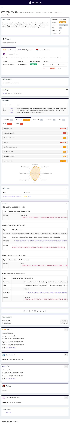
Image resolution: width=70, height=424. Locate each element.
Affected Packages (43, 50)
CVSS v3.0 (38, 120)
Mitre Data (8, 50)
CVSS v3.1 (23, 120)
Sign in (4, 93)
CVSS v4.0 (8, 120)
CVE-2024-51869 (9, 12)
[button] (2, 7)
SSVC (19, 124)
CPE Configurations (25, 50)
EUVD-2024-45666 (11, 110)
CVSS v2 (51, 120)
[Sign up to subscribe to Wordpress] (64, 321)
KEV (62, 120)
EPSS (7, 124)
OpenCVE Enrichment (11, 54)
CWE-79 (8, 413)
